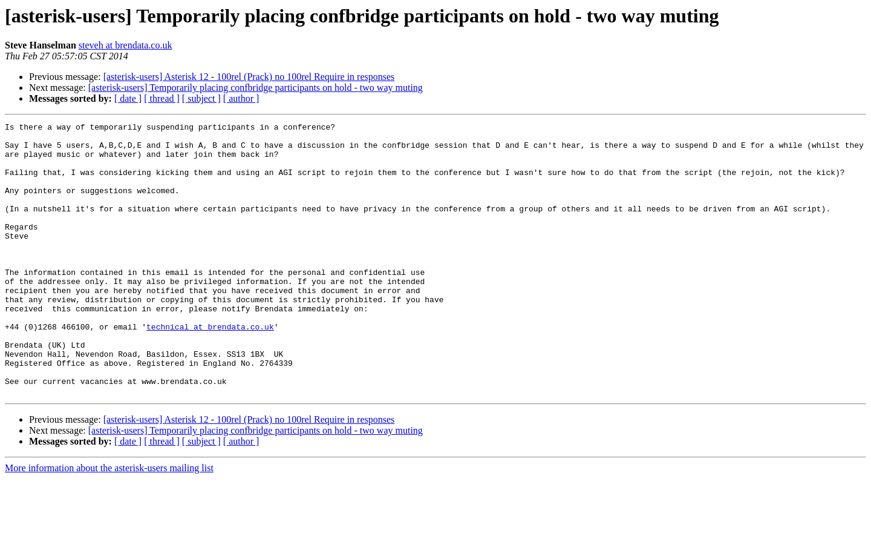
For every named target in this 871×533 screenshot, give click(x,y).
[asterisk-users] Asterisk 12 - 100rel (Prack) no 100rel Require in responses (249, 76)
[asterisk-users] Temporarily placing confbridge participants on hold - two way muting (255, 87)
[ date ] (128, 98)
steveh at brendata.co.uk (125, 45)
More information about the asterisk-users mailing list (109, 522)
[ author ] (241, 98)
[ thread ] (162, 98)
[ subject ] (201, 98)
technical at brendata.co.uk (210, 368)
